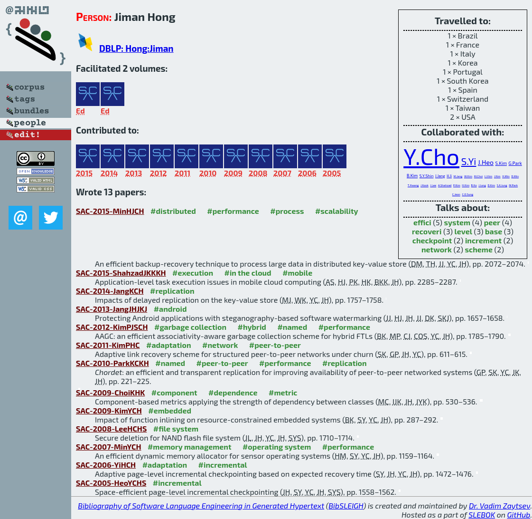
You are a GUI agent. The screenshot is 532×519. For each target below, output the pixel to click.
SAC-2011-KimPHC (108, 344)
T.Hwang (413, 185)
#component (174, 392)
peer (492, 222)
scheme (479, 249)
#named (292, 326)
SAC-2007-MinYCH (108, 446)
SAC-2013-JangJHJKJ (111, 308)
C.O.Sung (467, 194)
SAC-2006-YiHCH (106, 464)
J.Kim (497, 176)
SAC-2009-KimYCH (109, 410)
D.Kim (491, 185)
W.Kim (468, 176)
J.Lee (433, 185)
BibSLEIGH (345, 505)
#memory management (190, 446)
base (493, 231)
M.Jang (458, 176)
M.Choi (478, 176)
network (436, 249)
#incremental (222, 464)
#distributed (173, 210)
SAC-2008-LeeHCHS (111, 428)
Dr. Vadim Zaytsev (499, 505)
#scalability (336, 210)
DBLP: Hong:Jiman (136, 48)
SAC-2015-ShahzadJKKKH (121, 272)
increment (483, 240)
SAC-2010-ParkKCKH (112, 362)
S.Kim (501, 163)
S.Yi (468, 161)
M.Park (513, 185)
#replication (172, 290)
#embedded (169, 410)
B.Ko (474, 185)
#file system (175, 428)
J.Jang (440, 175)
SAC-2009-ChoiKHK (110, 392)
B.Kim (412, 175)
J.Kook (424, 185)
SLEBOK (481, 514)
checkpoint (432, 240)
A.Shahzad (445, 185)
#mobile (297, 272)
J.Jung (482, 185)
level (463, 231)
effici (422, 222)
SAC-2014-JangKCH (110, 290)
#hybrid (252, 326)
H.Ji (449, 176)
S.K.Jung (502, 185)
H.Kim (465, 185)
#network (220, 344)
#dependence (232, 392)
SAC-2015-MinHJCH (110, 210)
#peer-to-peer (275, 344)
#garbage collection (190, 326)
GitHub (519, 514)
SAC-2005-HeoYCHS (111, 482)
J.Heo (486, 162)
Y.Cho (431, 156)
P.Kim (456, 185)
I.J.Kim (489, 176)
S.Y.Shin (427, 175)
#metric (283, 392)
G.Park (515, 163)
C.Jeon (456, 194)
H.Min (506, 176)
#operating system (277, 446)
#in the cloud (247, 272)
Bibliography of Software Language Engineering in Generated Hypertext (201, 505)
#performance (233, 210)
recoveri (426, 231)
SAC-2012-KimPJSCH (112, 326)
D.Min (515, 176)
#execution (192, 272)
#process (287, 210)
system (457, 222)
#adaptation (168, 344)
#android (170, 308)
